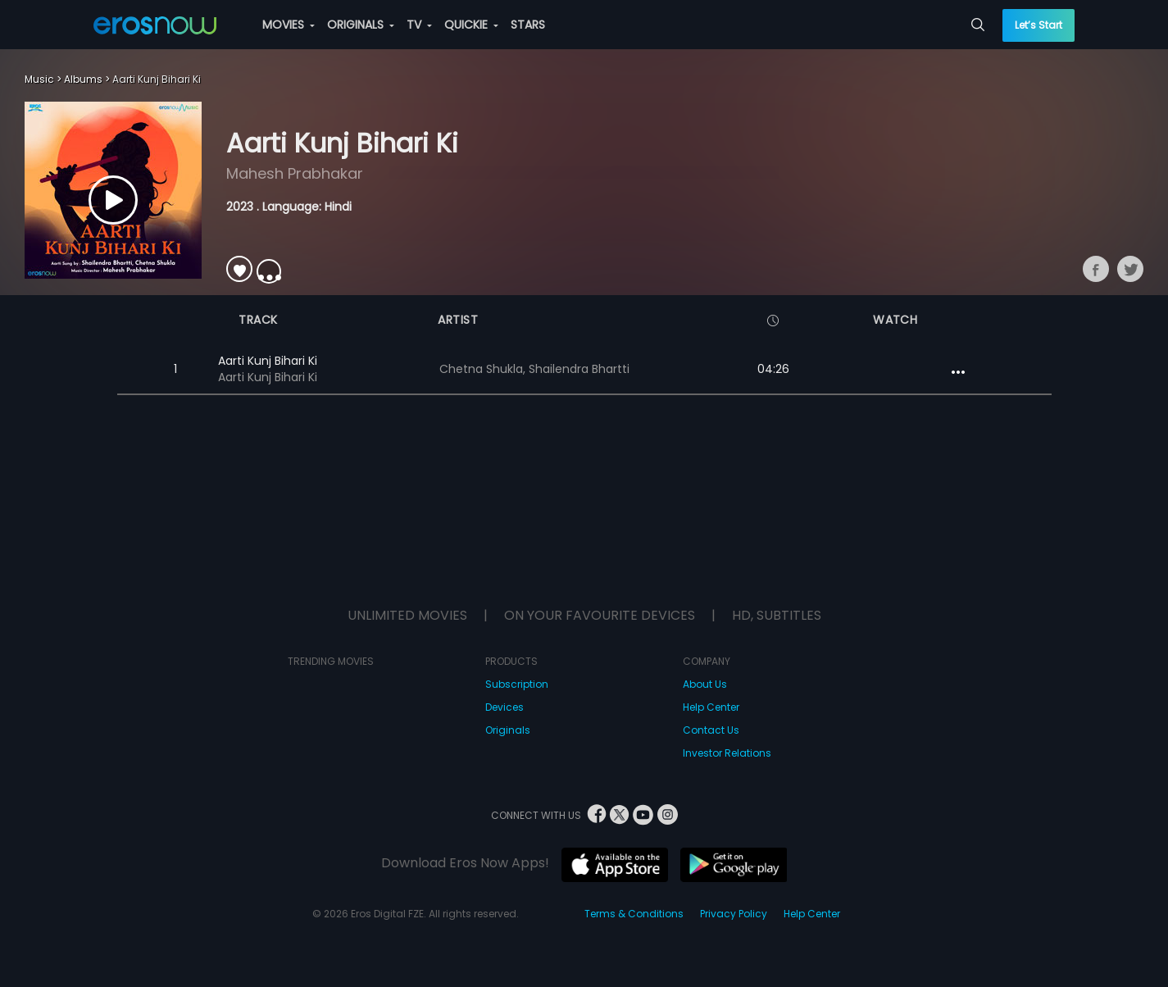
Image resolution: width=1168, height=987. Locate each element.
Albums (83, 79)
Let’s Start (1038, 25)
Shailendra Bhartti (579, 369)
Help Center (711, 707)
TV (419, 24)
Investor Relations (727, 753)
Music (39, 79)
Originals (507, 730)
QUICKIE (471, 24)
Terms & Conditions (634, 914)
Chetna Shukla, (484, 369)
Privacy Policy (733, 914)
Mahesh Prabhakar (294, 173)
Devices (504, 707)
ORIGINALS (360, 24)
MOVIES (288, 24)
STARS (528, 24)
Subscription (516, 684)
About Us (705, 684)
